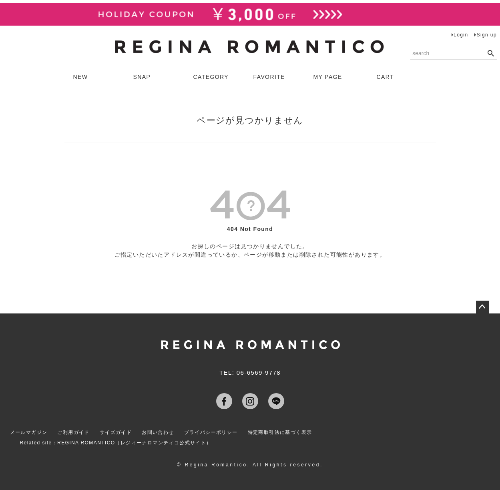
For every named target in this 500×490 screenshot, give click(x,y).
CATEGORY (211, 77)
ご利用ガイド (73, 432)
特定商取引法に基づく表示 (280, 432)
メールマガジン (29, 432)
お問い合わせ (158, 432)
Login (461, 35)
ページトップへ (482, 307)
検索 (490, 53)
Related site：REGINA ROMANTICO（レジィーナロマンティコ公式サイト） (116, 443)
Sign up (486, 35)
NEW (80, 77)
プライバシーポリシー (211, 432)
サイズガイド (116, 432)
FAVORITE (269, 77)
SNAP (142, 77)
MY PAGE (327, 77)
